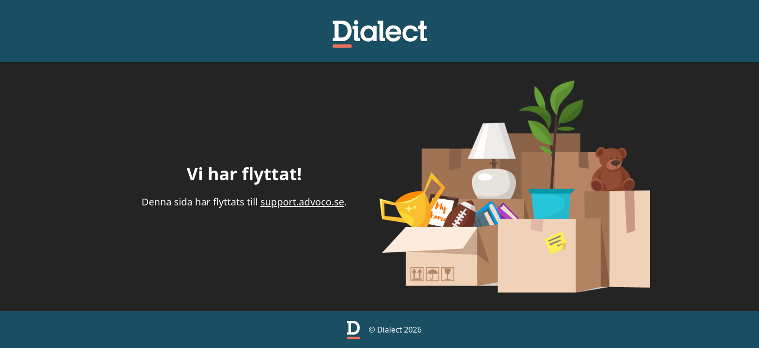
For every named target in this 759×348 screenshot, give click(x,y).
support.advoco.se (302, 201)
